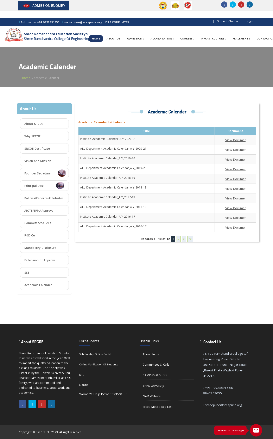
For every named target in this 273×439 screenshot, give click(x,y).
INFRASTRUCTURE (213, 38)
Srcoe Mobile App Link (157, 407)
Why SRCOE (32, 136)
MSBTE (83, 385)
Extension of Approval (40, 260)
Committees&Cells (37, 223)
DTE (81, 375)
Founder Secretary (45, 173)
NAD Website (152, 396)
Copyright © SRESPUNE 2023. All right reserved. (50, 432)
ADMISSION (135, 38)
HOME (96, 38)
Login (249, 21)
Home (26, 78)
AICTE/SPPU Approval (39, 210)
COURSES (187, 38)
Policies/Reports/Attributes (43, 198)
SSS (26, 272)
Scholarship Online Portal (95, 354)
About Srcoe (151, 354)
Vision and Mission (37, 161)
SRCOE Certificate (37, 148)
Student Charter (227, 21)
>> (190, 239)
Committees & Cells (156, 364)
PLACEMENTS (241, 38)
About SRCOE (33, 124)
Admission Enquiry (43, 6)
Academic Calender (38, 285)
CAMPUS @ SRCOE (155, 375)
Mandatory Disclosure (40, 248)
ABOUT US (113, 38)
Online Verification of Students (98, 364)
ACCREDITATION (162, 38)
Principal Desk (44, 185)
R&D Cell (30, 235)
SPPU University (153, 386)
